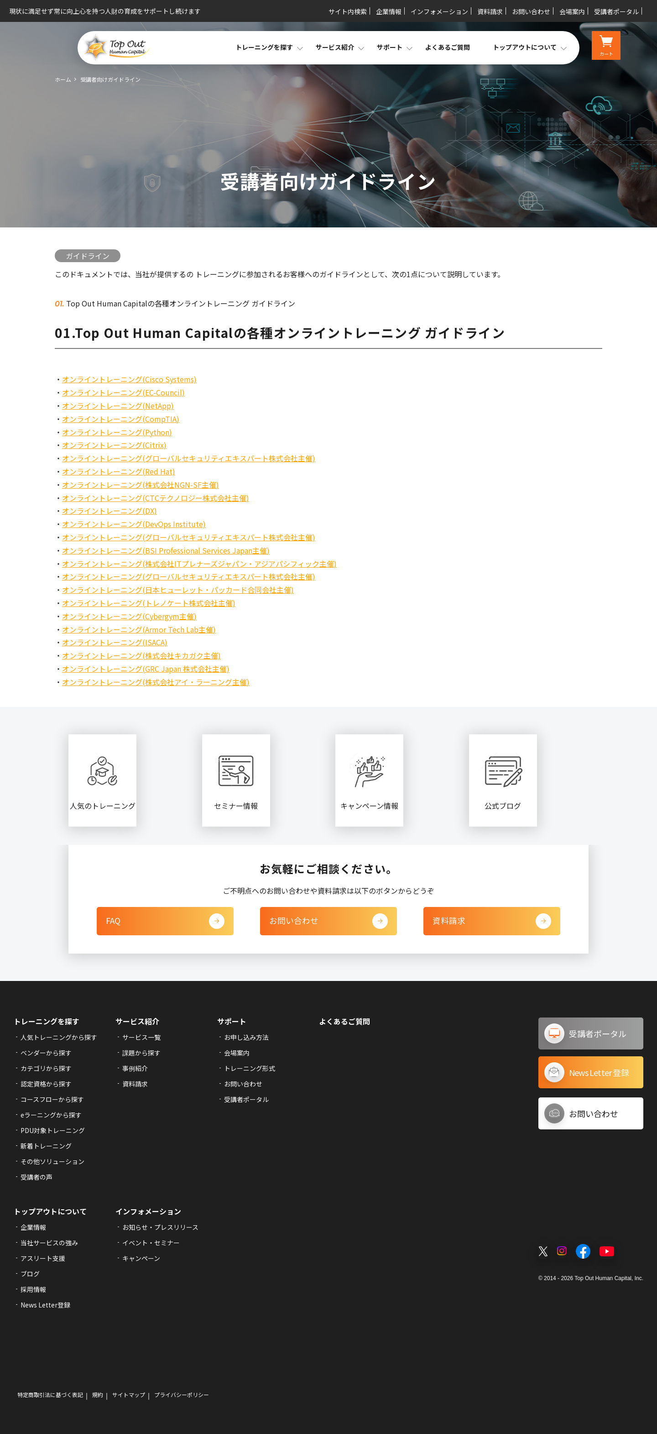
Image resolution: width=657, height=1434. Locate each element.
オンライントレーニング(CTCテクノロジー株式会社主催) (155, 497)
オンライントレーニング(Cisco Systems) (129, 379)
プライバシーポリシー (181, 1394)
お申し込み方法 (246, 1037)
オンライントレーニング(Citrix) (114, 444)
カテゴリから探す (46, 1068)
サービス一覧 (141, 1037)
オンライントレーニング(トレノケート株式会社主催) (148, 602)
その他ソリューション (52, 1161)
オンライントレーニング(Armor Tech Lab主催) (139, 629)
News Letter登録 (45, 1304)
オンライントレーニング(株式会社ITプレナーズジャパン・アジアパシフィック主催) (199, 563)
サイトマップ (128, 1394)
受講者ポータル (616, 11)
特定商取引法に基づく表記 (50, 1394)
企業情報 (389, 11)
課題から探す (141, 1052)
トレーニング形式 (249, 1068)
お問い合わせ (531, 11)
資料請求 (490, 11)
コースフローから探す (52, 1099)
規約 (97, 1394)
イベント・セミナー (151, 1242)
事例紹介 (135, 1068)
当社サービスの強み (49, 1242)
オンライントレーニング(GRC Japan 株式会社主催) (145, 668)
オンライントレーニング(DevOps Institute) (134, 523)
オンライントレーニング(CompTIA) (120, 418)
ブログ (30, 1273)
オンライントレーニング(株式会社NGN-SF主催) (140, 484)
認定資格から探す (46, 1083)
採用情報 (33, 1289)
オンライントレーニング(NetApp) (118, 405)
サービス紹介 (137, 1021)
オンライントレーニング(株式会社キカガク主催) (141, 655)
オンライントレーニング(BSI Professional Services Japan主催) (166, 550)
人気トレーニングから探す (59, 1037)
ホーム (63, 79)
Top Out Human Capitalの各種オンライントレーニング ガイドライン (179, 303)
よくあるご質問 (447, 47)
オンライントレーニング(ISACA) (114, 642)
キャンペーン (141, 1258)
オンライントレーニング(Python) (117, 432)
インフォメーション (439, 11)
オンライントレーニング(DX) (109, 510)
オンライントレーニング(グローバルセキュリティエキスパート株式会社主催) (188, 458)
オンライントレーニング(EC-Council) (123, 392)
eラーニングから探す (51, 1114)
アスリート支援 (43, 1258)
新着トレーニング (46, 1145)
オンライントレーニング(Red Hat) (118, 471)
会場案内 (572, 11)
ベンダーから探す (46, 1052)
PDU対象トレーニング (53, 1130)
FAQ (165, 921)
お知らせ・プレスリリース (160, 1227)
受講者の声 (36, 1176)
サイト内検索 (347, 11)
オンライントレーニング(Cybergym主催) (129, 616)
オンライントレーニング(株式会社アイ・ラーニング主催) (156, 681)
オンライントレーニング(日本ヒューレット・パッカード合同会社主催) (178, 589)
